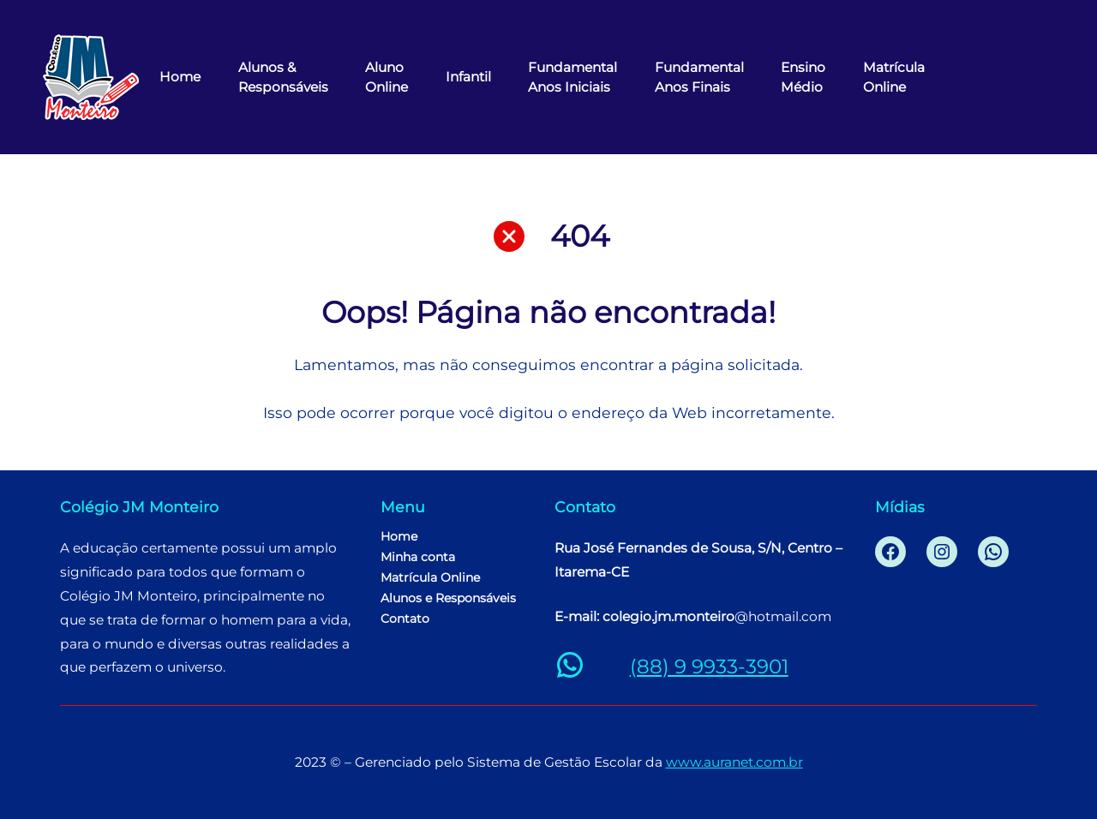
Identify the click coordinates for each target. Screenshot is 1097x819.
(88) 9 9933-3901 (709, 667)
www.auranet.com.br (734, 762)
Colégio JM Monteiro (139, 507)
